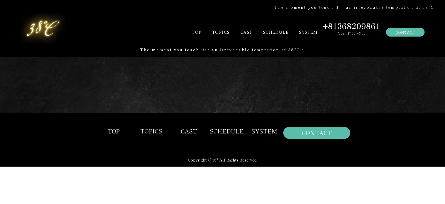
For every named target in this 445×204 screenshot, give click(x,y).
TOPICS (221, 32)
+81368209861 (351, 26)
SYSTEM (308, 32)
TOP (196, 32)
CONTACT (405, 32)
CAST (246, 32)
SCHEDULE (276, 32)
